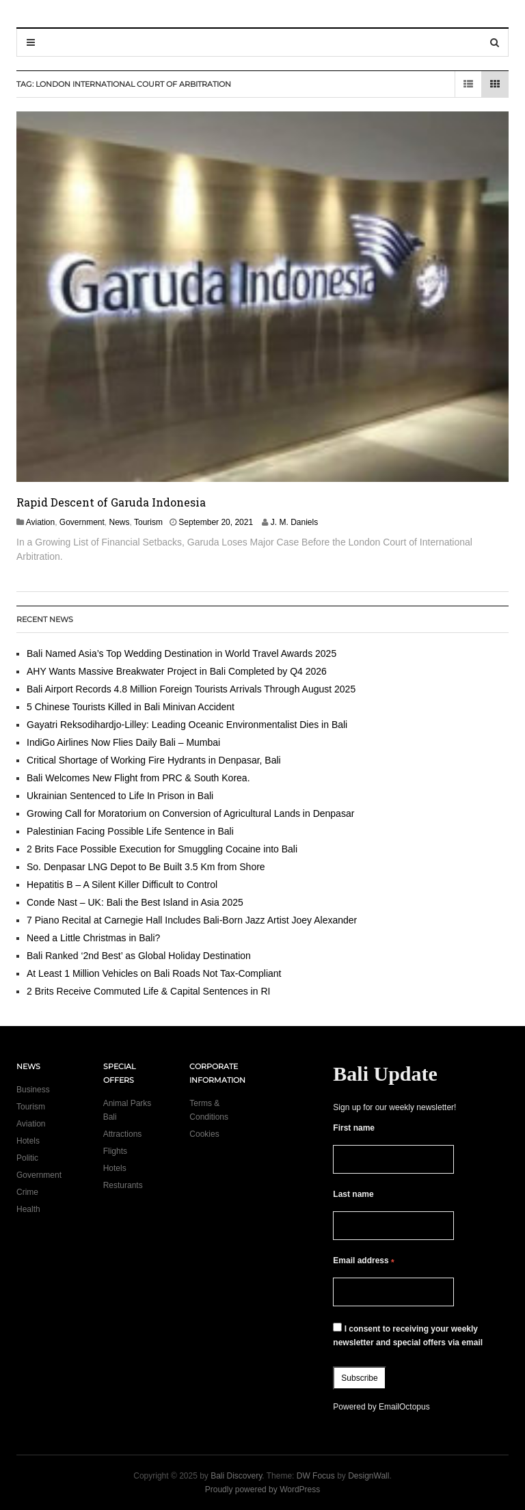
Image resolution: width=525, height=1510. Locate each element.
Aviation (40, 522)
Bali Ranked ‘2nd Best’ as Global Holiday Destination (139, 955)
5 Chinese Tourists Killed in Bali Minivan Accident (130, 706)
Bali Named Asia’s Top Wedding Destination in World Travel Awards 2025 (181, 653)
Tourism (148, 522)
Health (28, 1209)
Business (33, 1089)
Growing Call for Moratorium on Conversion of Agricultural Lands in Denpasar (190, 813)
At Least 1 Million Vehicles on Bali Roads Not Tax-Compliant (154, 973)
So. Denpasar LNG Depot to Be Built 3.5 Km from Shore (146, 866)
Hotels (28, 1141)
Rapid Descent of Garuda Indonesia (111, 502)
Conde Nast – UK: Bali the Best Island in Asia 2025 (135, 902)
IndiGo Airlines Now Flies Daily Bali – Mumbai (123, 742)
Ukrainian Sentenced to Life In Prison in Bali (121, 795)
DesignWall (368, 1476)
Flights (115, 1151)
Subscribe (359, 1378)
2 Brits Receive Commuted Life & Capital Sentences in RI (148, 991)
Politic (27, 1158)
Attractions (122, 1134)
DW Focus (316, 1476)
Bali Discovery (236, 1476)
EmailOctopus (404, 1407)
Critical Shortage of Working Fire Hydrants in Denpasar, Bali (154, 760)
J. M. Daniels (294, 522)
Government (82, 522)
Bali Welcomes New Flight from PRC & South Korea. (138, 777)
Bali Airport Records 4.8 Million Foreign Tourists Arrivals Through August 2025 (191, 689)
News (119, 522)
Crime (27, 1192)
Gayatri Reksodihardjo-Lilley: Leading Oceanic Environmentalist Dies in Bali (187, 724)
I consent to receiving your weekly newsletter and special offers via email (408, 1335)
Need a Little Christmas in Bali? (93, 937)
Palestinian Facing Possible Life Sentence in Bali (130, 831)
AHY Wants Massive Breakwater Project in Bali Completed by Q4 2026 (177, 671)
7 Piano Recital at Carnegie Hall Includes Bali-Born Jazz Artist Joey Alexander (192, 920)
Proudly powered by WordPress (263, 1489)
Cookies (204, 1134)
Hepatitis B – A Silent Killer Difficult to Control (122, 884)
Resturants (123, 1185)
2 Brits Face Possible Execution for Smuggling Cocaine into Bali (162, 849)
